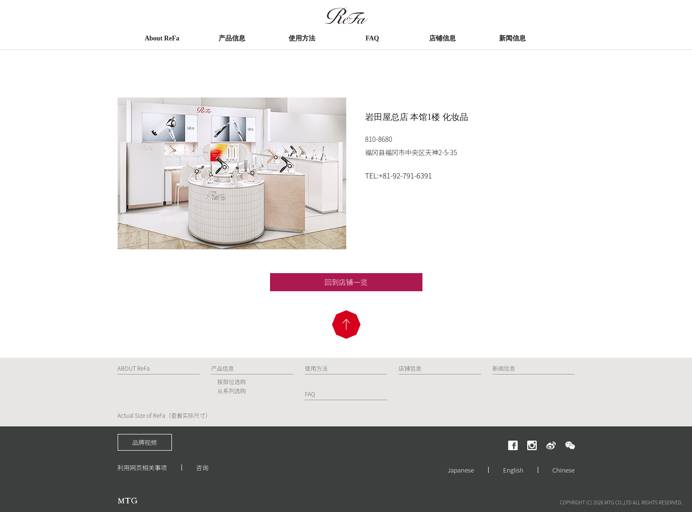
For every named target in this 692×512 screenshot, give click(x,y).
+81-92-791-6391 (405, 175)
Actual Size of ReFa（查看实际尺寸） (164, 415)
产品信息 (232, 38)
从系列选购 (231, 390)
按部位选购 (231, 381)
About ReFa (162, 38)
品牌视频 (144, 442)
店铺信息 (442, 38)
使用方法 (302, 38)
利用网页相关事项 (142, 467)
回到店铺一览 (345, 282)
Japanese (460, 469)
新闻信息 (512, 38)
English (513, 469)
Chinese (563, 469)
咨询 (202, 467)
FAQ (372, 38)
